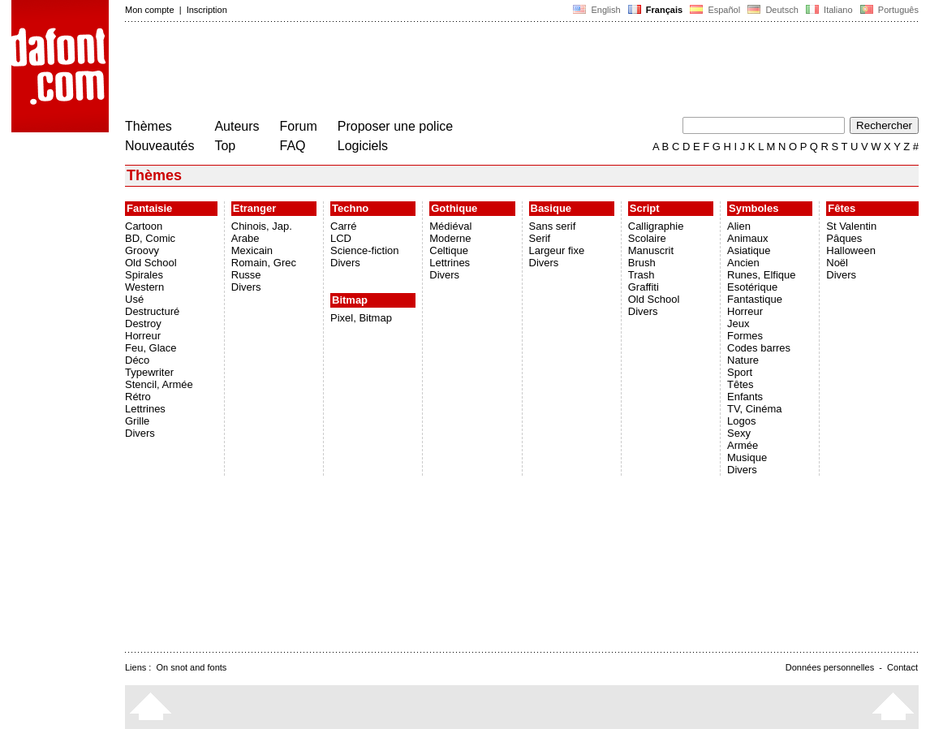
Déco (137, 360)
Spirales (144, 275)
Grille (137, 421)
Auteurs (236, 126)
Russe (246, 275)
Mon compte (149, 10)
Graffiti (643, 287)
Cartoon (143, 226)
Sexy (739, 433)
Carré (343, 226)
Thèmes (148, 126)
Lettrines (145, 409)
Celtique (448, 250)
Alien (739, 226)
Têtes (740, 384)
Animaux (748, 238)
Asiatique (748, 250)
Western (144, 287)
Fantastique (754, 299)
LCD (340, 238)
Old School (151, 263)
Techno (350, 208)
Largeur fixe (557, 250)
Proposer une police (395, 126)
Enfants (745, 396)
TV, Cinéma (754, 409)
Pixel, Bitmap (361, 318)
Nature (743, 360)
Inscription (207, 10)
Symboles (753, 208)
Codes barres (758, 348)
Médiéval (450, 226)
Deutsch (773, 10)
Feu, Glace (151, 348)
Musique (747, 457)
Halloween (851, 250)
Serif (540, 238)
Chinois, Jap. (261, 226)
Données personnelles (830, 667)
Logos (741, 421)
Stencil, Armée (159, 384)
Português (888, 10)
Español (715, 10)
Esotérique (752, 287)
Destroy (143, 323)
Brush (642, 263)
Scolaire (647, 238)
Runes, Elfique (761, 275)
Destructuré (152, 311)
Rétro (138, 396)
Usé (134, 299)
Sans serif (552, 226)
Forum (298, 126)
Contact (902, 667)
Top (224, 146)
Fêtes (841, 208)
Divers (140, 433)
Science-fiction (364, 250)
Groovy (142, 250)
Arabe (245, 238)
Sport (739, 372)
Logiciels (363, 146)
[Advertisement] (420, 71)
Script (645, 208)
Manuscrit (651, 250)
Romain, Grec (263, 263)
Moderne (450, 238)
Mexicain (252, 250)
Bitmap (350, 300)
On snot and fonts (192, 667)
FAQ (293, 146)
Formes (745, 336)
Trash (641, 275)
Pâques (844, 238)
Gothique (454, 208)
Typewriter (149, 372)
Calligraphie (656, 226)
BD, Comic (150, 238)
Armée (742, 445)
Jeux (738, 323)
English (596, 10)
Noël (837, 263)
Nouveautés (159, 146)
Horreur (143, 336)
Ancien (743, 263)
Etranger (254, 208)
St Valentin (851, 226)
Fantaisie (149, 208)
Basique (551, 208)
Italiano (829, 10)
